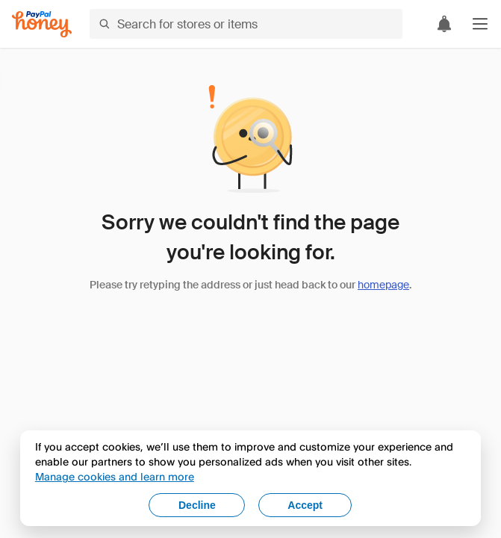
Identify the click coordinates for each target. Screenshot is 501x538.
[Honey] (42, 24)
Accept (305, 505)
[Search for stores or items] (246, 24)
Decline (197, 505)
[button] (480, 24)
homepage (383, 285)
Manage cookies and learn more (114, 476)
